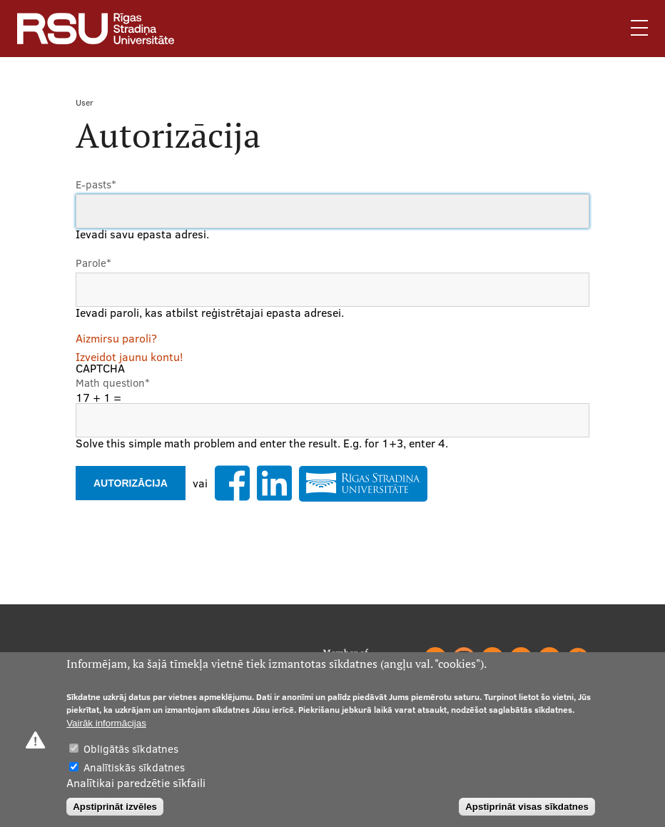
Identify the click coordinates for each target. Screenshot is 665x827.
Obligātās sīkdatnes (130, 748)
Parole (93, 262)
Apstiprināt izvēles (115, 806)
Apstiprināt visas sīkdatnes (527, 806)
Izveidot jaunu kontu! (129, 357)
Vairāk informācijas (106, 723)
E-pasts (96, 184)
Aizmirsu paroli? (116, 338)
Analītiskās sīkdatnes (134, 767)
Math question (113, 382)
